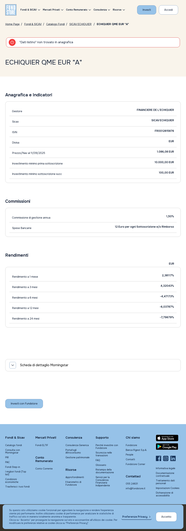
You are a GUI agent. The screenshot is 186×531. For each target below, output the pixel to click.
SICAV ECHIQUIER (80, 24)
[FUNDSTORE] (10, 10)
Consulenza (100, 9)
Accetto (166, 516)
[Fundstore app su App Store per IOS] (168, 438)
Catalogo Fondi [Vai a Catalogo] (55, 24)
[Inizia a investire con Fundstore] (24, 403)
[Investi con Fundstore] (146, 10)
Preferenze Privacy (134, 516)
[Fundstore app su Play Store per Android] (168, 446)
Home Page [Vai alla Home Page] (12, 24)
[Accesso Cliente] (168, 10)
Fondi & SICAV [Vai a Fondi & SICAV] (33, 24)
